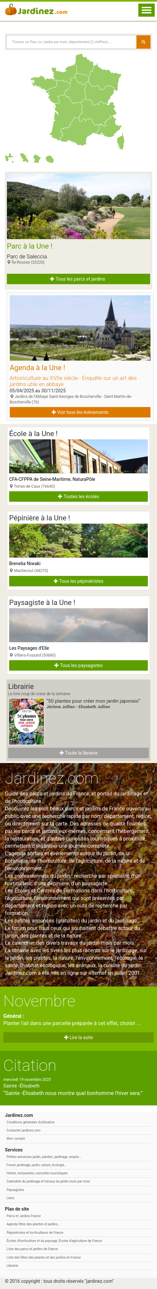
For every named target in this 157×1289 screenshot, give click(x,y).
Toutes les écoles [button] (78, 496)
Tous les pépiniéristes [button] (79, 581)
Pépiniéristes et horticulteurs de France (35, 1232)
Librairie (12, 1265)
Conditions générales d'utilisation (31, 1122)
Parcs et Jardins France (24, 1216)
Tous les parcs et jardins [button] (77, 279)
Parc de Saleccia (27, 256)
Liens (10, 1198)
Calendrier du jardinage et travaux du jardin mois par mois (48, 1181)
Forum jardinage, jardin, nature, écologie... (37, 1165)
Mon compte (16, 1138)
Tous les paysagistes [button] (78, 665)
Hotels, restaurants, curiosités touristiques (37, 1173)
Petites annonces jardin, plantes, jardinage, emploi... (44, 1157)
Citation (30, 1065)
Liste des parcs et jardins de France (32, 1249)
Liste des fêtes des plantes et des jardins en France (44, 1257)
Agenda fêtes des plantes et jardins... (33, 1224)
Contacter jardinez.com (23, 1130)
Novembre (39, 1001)
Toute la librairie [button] (78, 753)
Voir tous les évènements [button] (80, 412)
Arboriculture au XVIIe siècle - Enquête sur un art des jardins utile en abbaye (73, 381)
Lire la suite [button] (78, 1037)
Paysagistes (15, 1190)
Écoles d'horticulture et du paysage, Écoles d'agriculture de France (54, 1241)
